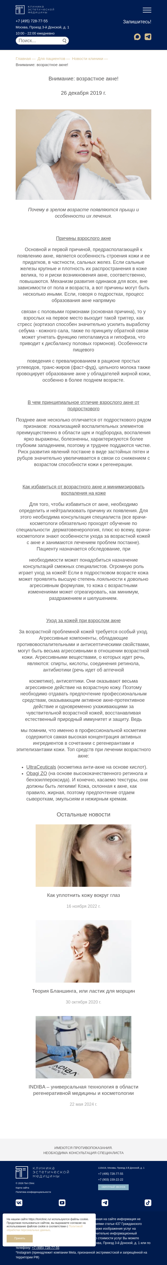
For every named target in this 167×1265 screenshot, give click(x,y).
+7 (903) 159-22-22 (110, 1179)
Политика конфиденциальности (33, 1192)
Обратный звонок (113, 1187)
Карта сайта (22, 1187)
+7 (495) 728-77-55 (32, 21)
